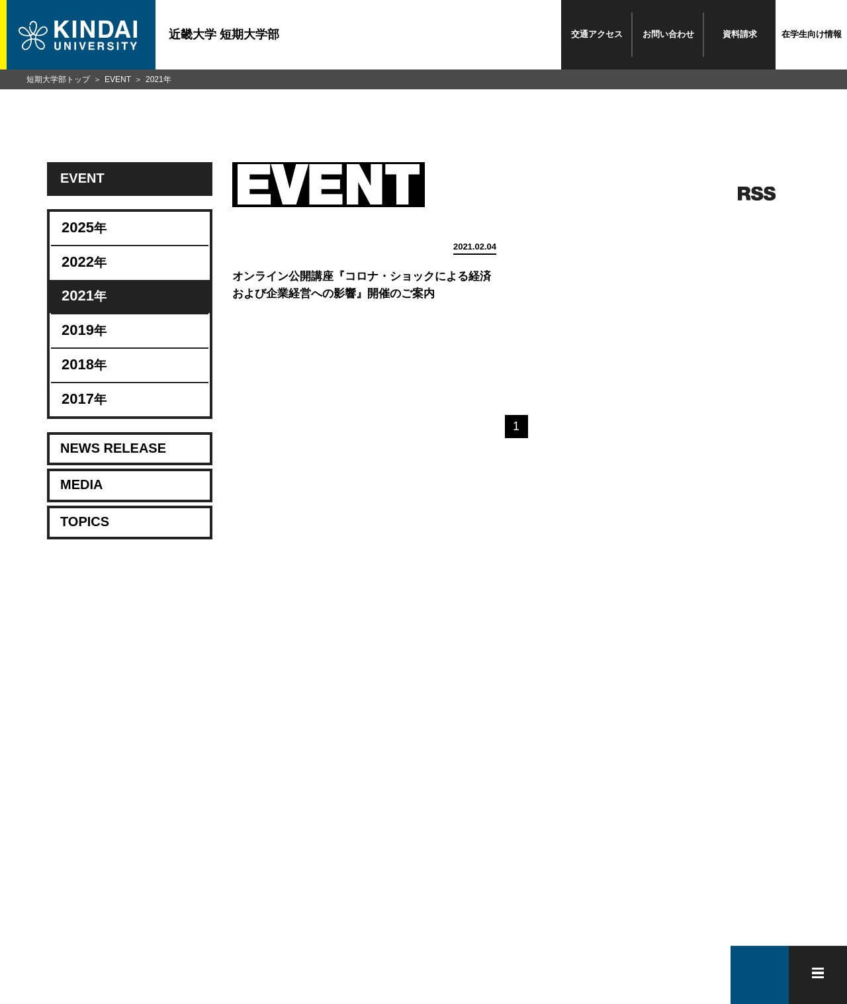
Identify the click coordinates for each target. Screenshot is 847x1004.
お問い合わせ (668, 34)
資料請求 (740, 34)
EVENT (118, 79)
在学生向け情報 (811, 34)
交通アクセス (597, 34)
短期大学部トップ (58, 79)
